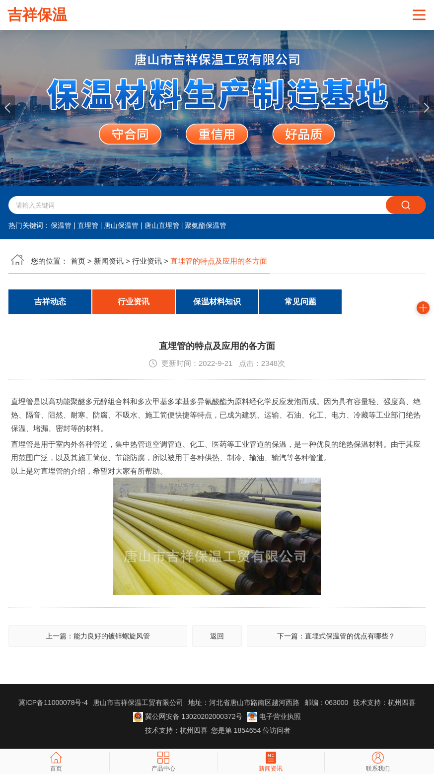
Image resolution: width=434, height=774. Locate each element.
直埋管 (87, 225)
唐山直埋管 (162, 225)
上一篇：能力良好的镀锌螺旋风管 (98, 636)
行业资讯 (147, 261)
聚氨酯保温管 (205, 225)
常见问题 (300, 301)
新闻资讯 (109, 261)
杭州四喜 (194, 730)
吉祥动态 (50, 301)
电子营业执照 (274, 716)
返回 (217, 636)
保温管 (61, 225)
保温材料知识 (217, 301)
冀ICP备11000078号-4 (53, 702)
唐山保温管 (121, 225)
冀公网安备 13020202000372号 (188, 716)
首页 (78, 261)
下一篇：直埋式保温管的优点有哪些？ (336, 636)
